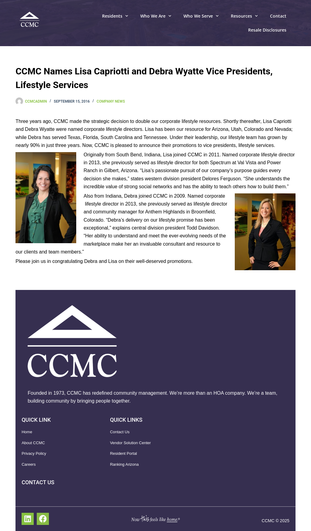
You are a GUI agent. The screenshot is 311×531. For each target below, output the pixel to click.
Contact (278, 16)
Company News (111, 101)
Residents (115, 16)
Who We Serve (201, 16)
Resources (244, 16)
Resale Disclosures (267, 30)
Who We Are (155, 16)
